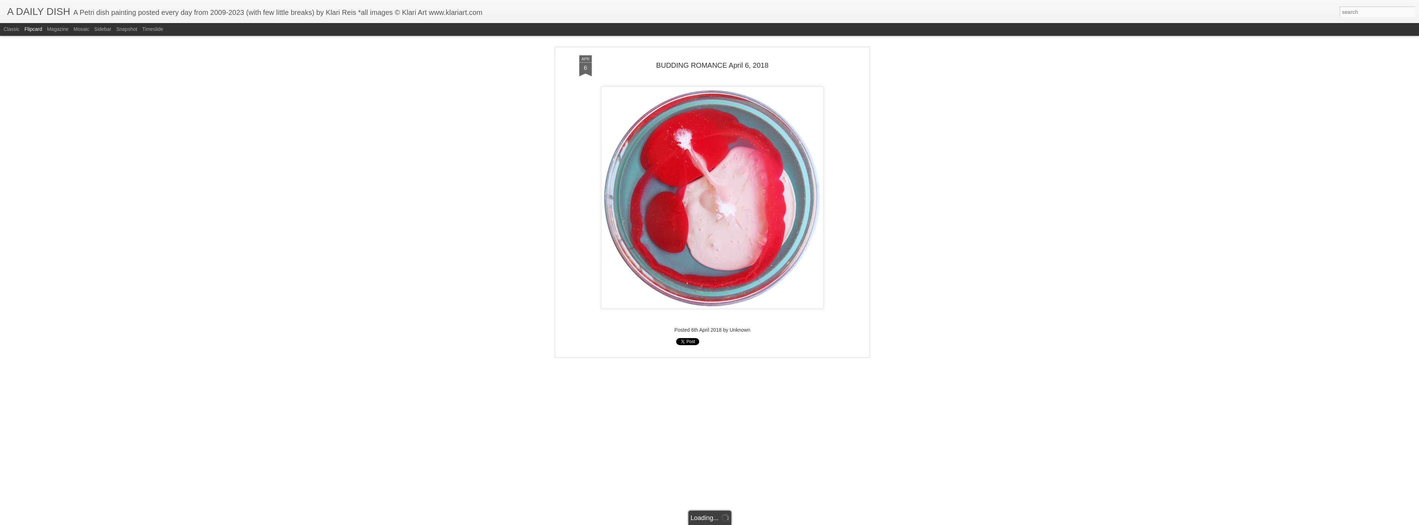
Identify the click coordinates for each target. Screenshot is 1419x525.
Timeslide (152, 29)
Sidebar (102, 29)
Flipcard (33, 29)
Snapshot (126, 29)
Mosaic (81, 29)
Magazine (58, 29)
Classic (12, 29)
